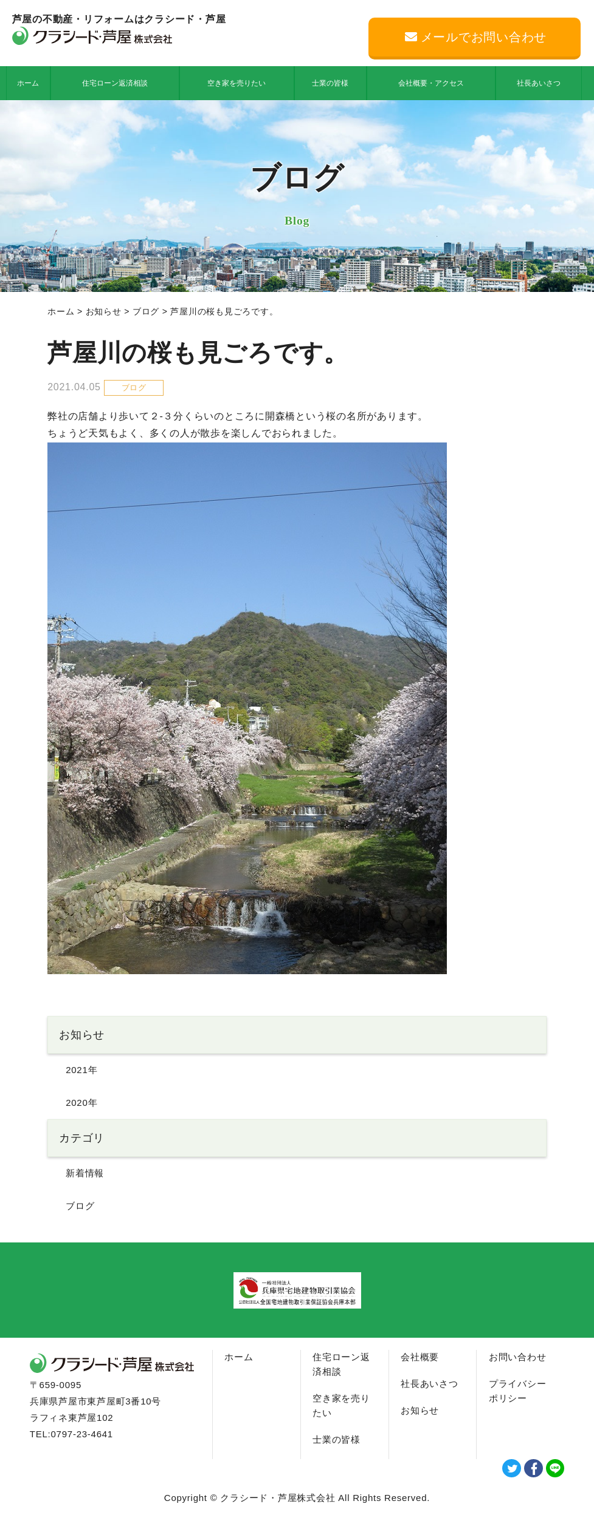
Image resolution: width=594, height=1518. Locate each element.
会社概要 (420, 1357)
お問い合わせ (518, 1357)
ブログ (146, 311)
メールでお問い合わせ (476, 37)
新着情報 (85, 1173)
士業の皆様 (330, 83)
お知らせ (104, 311)
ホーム (28, 83)
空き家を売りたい (236, 83)
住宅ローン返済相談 (115, 83)
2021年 (81, 1070)
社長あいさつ (539, 83)
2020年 (81, 1102)
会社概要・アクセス (431, 83)
